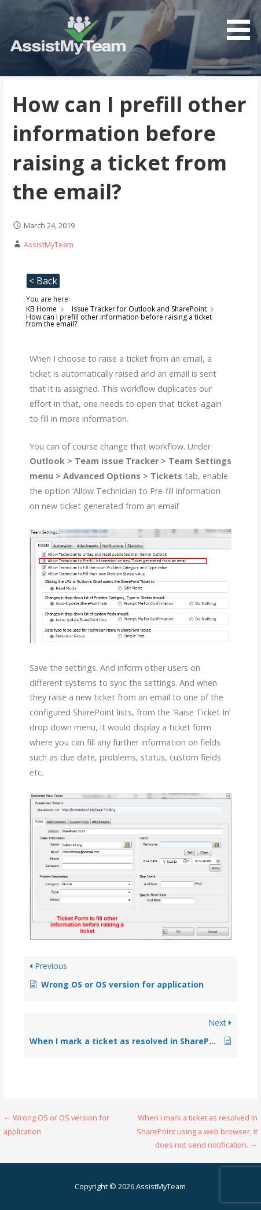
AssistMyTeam (48, 244)
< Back (43, 280)
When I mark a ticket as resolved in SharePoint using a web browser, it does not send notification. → (197, 1131)
